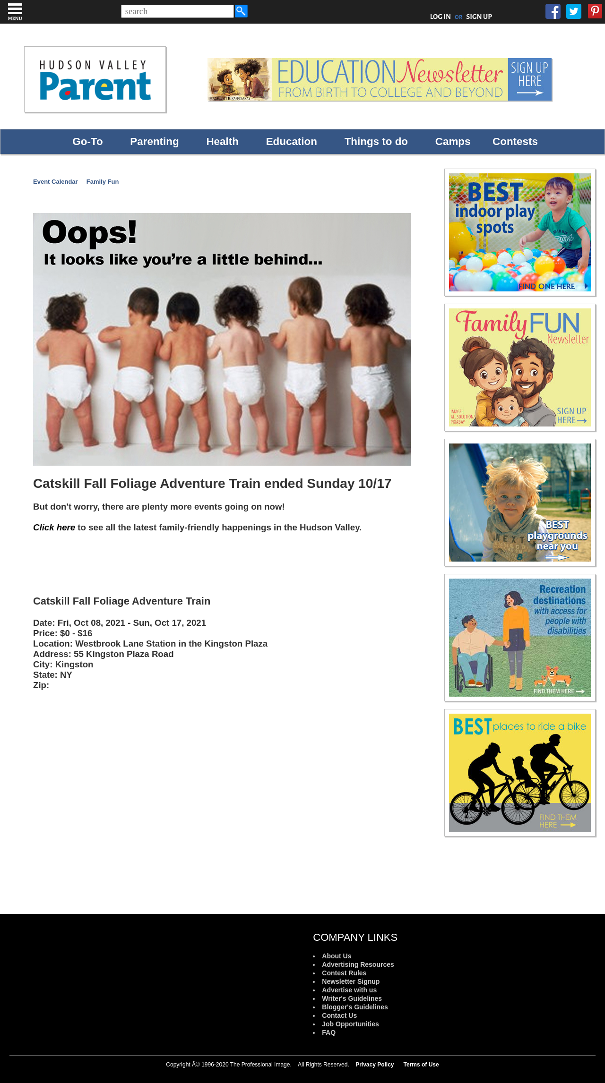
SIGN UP (479, 16)
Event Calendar (55, 181)
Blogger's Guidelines (355, 1007)
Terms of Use (421, 1064)
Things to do (376, 141)
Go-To (87, 141)
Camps (453, 141)
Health (222, 141)
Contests (515, 141)
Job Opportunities (350, 1024)
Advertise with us (349, 990)
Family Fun (102, 181)
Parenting (154, 141)
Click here (54, 527)
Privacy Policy (374, 1064)
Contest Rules (344, 973)
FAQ (329, 1032)
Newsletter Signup (351, 981)
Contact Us (339, 1015)
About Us (336, 956)
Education (291, 141)
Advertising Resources (358, 964)
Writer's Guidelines (352, 998)
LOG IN (440, 16)
